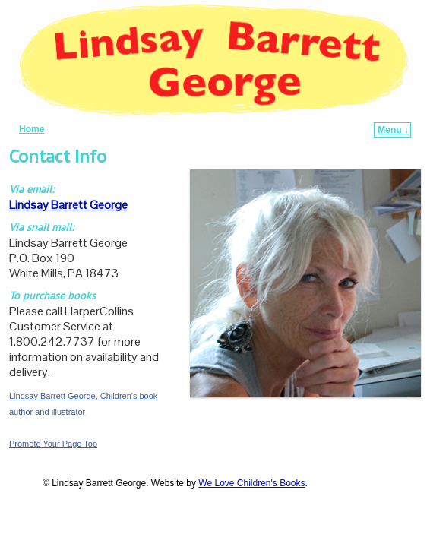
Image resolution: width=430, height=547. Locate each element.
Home (31, 129)
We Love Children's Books (251, 483)
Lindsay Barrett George (68, 205)
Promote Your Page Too (53, 443)
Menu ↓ (393, 130)
